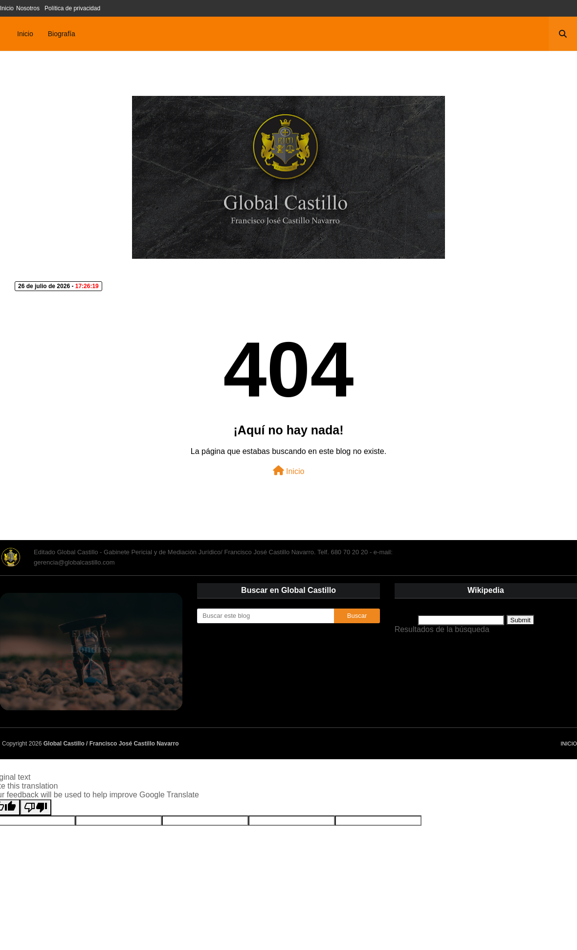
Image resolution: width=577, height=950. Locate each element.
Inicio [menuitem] (25, 34)
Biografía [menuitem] (61, 34)
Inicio (7, 8)
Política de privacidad (72, 8)
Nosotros (28, 8)
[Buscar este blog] (265, 616)
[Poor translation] (35, 807)
